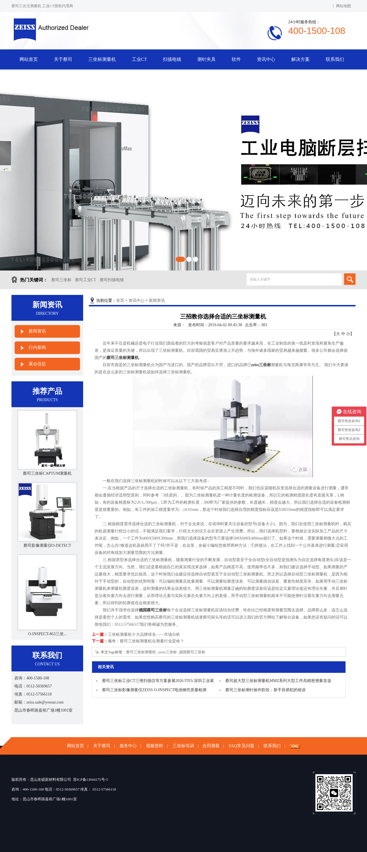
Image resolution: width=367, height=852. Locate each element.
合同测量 (211, 745)
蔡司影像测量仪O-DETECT (47, 545)
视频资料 (154, 745)
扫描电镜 (172, 59)
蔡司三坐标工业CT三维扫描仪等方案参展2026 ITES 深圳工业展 (158, 681)
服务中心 (128, 745)
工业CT (139, 59)
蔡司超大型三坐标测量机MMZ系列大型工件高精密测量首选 (278, 681)
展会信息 (37, 364)
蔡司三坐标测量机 (141, 652)
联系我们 (335, 59)
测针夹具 (206, 59)
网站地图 (343, 6)
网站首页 (28, 59)
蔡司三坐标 (61, 280)
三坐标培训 (183, 745)
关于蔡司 (63, 59)
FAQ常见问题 (241, 745)
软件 (236, 59)
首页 (120, 300)
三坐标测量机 (102, 59)
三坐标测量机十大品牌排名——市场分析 (144, 634)
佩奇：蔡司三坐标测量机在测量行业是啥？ (146, 641)
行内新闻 (37, 347)
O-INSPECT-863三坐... (47, 634)
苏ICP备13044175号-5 (90, 779)
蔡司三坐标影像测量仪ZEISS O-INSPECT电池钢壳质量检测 (154, 690)
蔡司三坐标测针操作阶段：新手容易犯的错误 (265, 690)
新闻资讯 (37, 331)
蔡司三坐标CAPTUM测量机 (47, 473)
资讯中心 (266, 59)
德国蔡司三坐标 (192, 652)
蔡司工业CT (85, 280)
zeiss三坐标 (168, 652)
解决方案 (300, 59)
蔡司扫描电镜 (112, 280)
